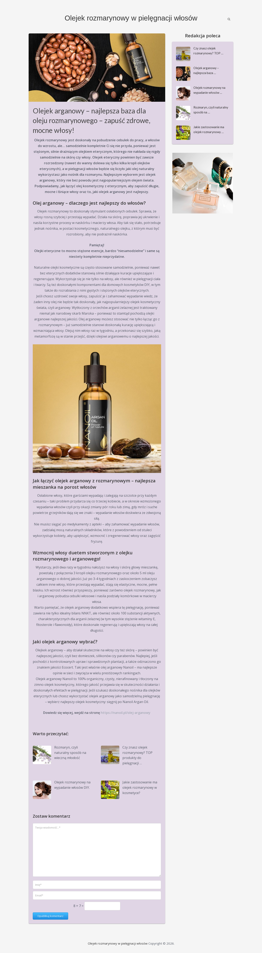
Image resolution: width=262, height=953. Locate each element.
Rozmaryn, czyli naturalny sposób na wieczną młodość (70, 752)
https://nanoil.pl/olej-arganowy (125, 712)
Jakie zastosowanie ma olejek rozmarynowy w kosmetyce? (139, 787)
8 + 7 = (78, 906)
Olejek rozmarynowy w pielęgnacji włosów (131, 18)
